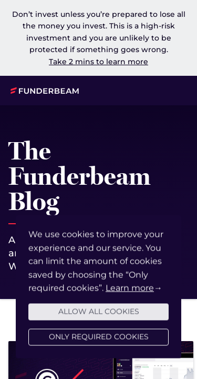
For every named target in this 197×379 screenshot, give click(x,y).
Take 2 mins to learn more (98, 61)
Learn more (130, 293)
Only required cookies (99, 342)
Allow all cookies (98, 317)
